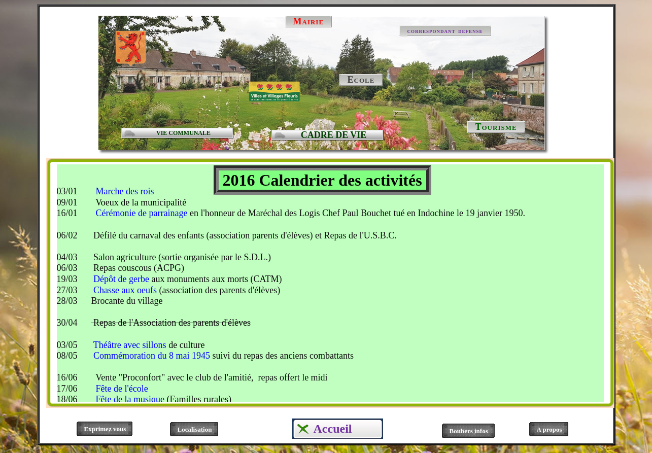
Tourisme (496, 127)
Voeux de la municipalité (139, 202)
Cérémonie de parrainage (140, 213)
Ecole (361, 80)
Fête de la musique (130, 399)
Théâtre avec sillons (130, 345)
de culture (186, 345)
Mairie (308, 21)
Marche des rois (125, 191)
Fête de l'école (122, 389)
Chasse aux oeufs (125, 290)
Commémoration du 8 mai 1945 (150, 356)
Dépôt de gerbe (120, 279)
